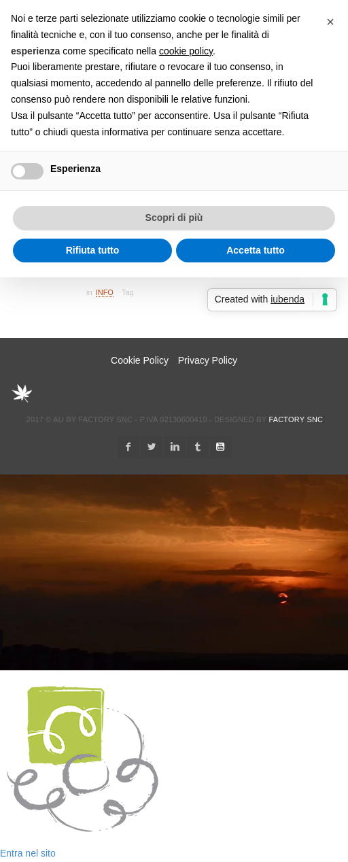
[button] (330, 22)
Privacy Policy (207, 360)
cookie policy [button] (186, 51)
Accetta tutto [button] (255, 250)
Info (105, 292)
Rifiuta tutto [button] (93, 250)
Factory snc (295, 419)
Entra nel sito (28, 853)
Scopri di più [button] (174, 217)
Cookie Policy (140, 360)
